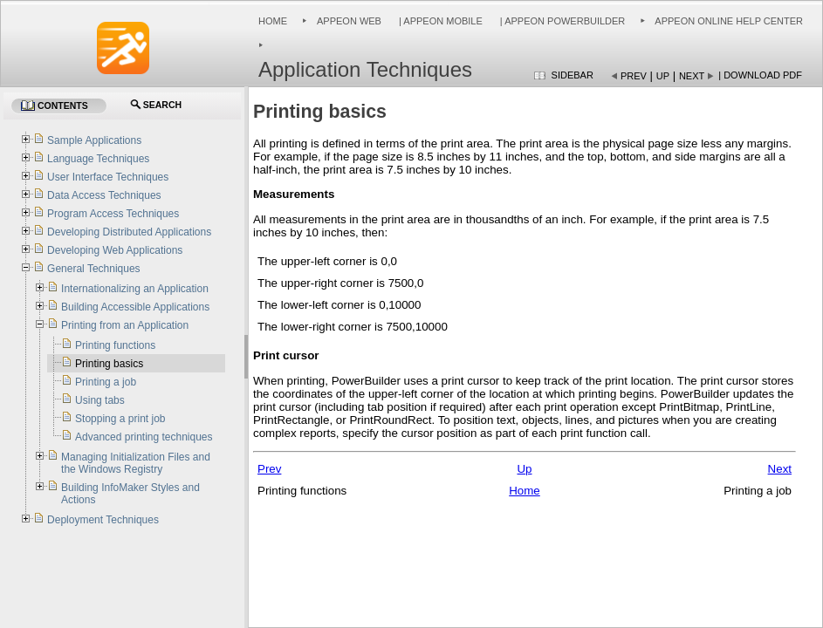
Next (691, 76)
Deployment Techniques (103, 520)
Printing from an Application (125, 325)
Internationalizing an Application (135, 289)
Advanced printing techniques (143, 437)
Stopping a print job (120, 419)
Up (662, 76)
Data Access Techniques (104, 195)
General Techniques (94, 269)
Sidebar (572, 75)
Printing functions (115, 345)
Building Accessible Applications (135, 307)
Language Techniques (98, 159)
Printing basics (109, 364)
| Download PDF (760, 75)
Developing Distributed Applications (129, 232)
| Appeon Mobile (439, 21)
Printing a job (105, 382)
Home (272, 21)
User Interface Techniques (107, 177)
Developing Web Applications (114, 250)
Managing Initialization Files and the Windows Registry (135, 463)
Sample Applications (94, 140)
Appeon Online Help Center (729, 21)
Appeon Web (349, 21)
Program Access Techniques (113, 214)
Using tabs (100, 400)
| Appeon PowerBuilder (561, 21)
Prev (634, 76)
